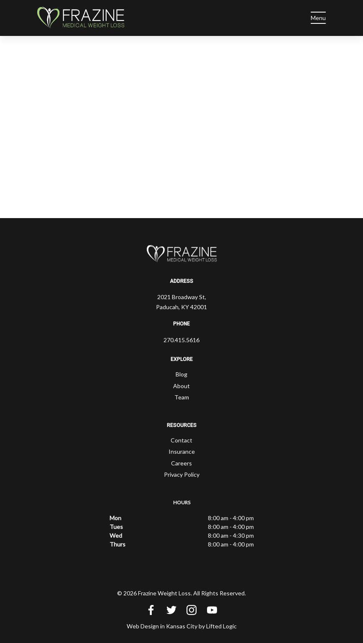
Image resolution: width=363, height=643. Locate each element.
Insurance (182, 451)
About (181, 385)
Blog (181, 374)
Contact (181, 440)
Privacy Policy (181, 474)
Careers (181, 463)
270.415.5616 (181, 339)
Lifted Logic (221, 626)
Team (181, 397)
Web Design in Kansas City (162, 626)
